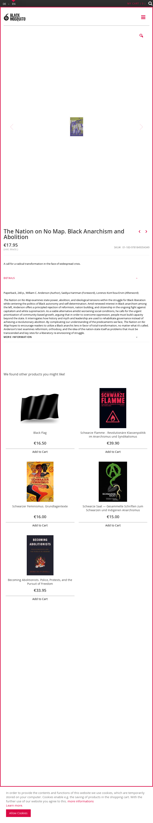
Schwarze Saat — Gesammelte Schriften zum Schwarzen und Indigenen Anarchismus (113, 508)
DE (4, 4)
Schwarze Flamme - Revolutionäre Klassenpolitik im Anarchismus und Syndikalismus (113, 435)
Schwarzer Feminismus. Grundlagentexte (40, 506)
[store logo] (15, 17)
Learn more (14, 805)
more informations (81, 801)
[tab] (76, 279)
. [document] (77, 804)
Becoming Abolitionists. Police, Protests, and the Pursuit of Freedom (40, 582)
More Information (18, 337)
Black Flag (40, 433)
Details (9, 278)
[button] (141, 39)
